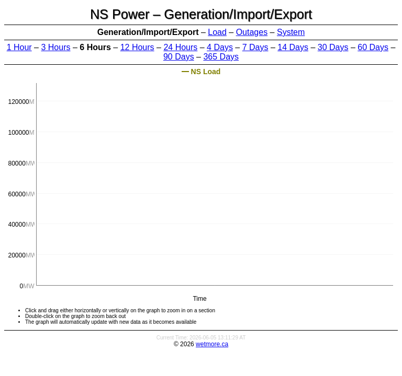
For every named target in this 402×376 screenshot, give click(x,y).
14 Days (292, 47)
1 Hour (19, 47)
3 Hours (55, 47)
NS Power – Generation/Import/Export (201, 14)
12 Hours (137, 47)
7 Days (255, 47)
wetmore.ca (212, 344)
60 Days (373, 47)
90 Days (178, 56)
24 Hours (180, 47)
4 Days (220, 47)
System (291, 32)
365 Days (221, 56)
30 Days (333, 47)
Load (217, 32)
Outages (251, 32)
